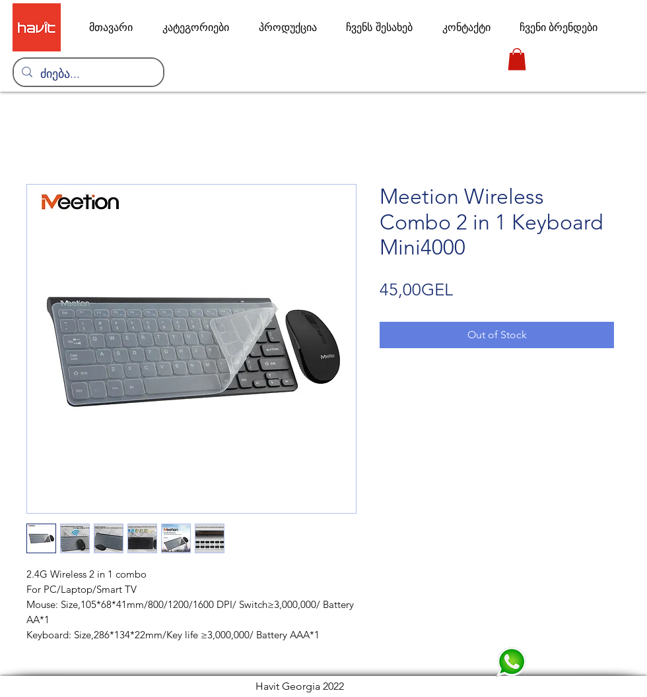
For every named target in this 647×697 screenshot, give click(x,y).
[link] (517, 59)
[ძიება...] (87, 74)
